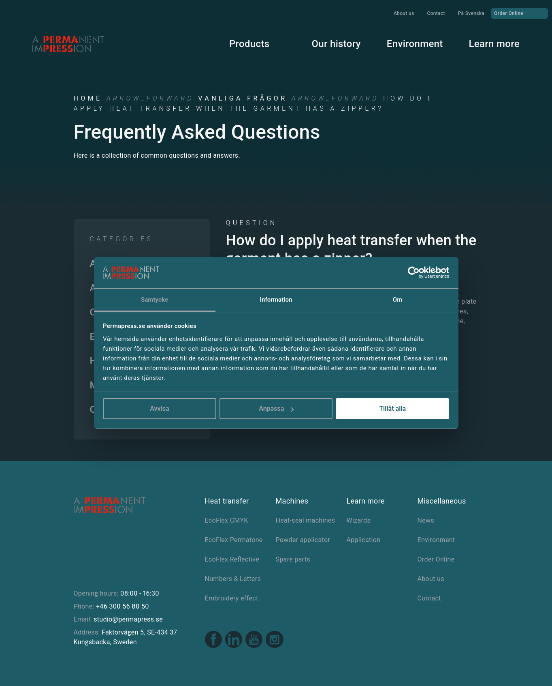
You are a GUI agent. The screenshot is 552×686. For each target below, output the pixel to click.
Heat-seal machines (305, 520)
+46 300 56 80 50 (122, 606)
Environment (415, 43)
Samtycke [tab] (154, 299)
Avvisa (159, 408)
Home (88, 98)
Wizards (359, 520)
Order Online (519, 13)
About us (404, 13)
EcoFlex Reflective (232, 559)
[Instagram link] (274, 640)
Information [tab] (276, 299)
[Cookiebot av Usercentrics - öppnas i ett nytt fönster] (413, 273)
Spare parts (293, 559)
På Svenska (471, 13)
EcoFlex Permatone (234, 540)
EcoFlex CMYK (226, 520)
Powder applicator (303, 540)
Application (364, 540)
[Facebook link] (213, 640)
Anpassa (276, 408)
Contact (436, 13)
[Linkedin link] (233, 640)
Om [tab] (398, 299)
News (426, 520)
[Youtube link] (253, 640)
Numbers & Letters (233, 579)
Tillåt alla (392, 408)
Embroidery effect (231, 598)
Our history (335, 43)
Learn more (494, 43)
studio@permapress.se (128, 619)
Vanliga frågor (242, 98)
